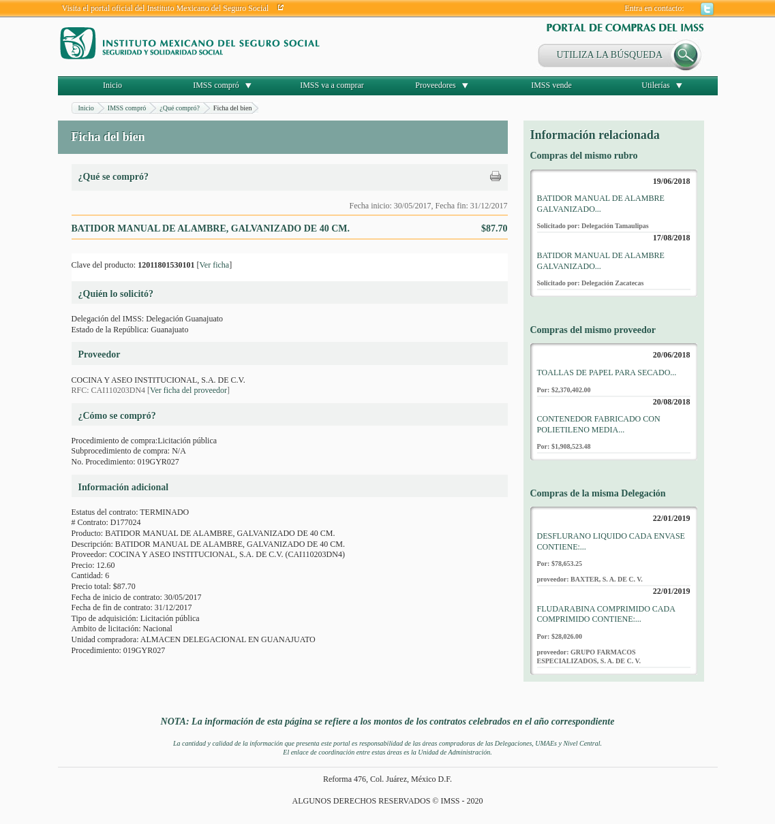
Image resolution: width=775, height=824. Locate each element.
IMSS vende (551, 85)
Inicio (112, 85)
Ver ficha (214, 265)
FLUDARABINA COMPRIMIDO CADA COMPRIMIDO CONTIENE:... (606, 614)
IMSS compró (216, 85)
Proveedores (435, 85)
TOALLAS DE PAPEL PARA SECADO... (607, 372)
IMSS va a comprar (332, 85)
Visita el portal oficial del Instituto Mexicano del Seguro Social (165, 8)
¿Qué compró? (179, 108)
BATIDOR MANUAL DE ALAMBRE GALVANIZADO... (601, 203)
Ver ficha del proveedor (188, 390)
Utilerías (655, 85)
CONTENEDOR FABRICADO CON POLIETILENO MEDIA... (598, 424)
